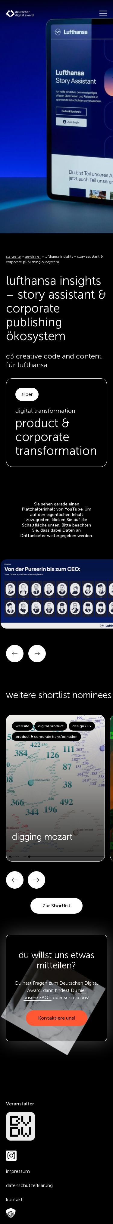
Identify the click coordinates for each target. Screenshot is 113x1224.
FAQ (9, 1213)
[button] (15, 880)
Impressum (18, 1171)
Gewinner (33, 256)
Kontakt (14, 1199)
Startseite (13, 256)
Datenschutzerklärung (29, 1185)
